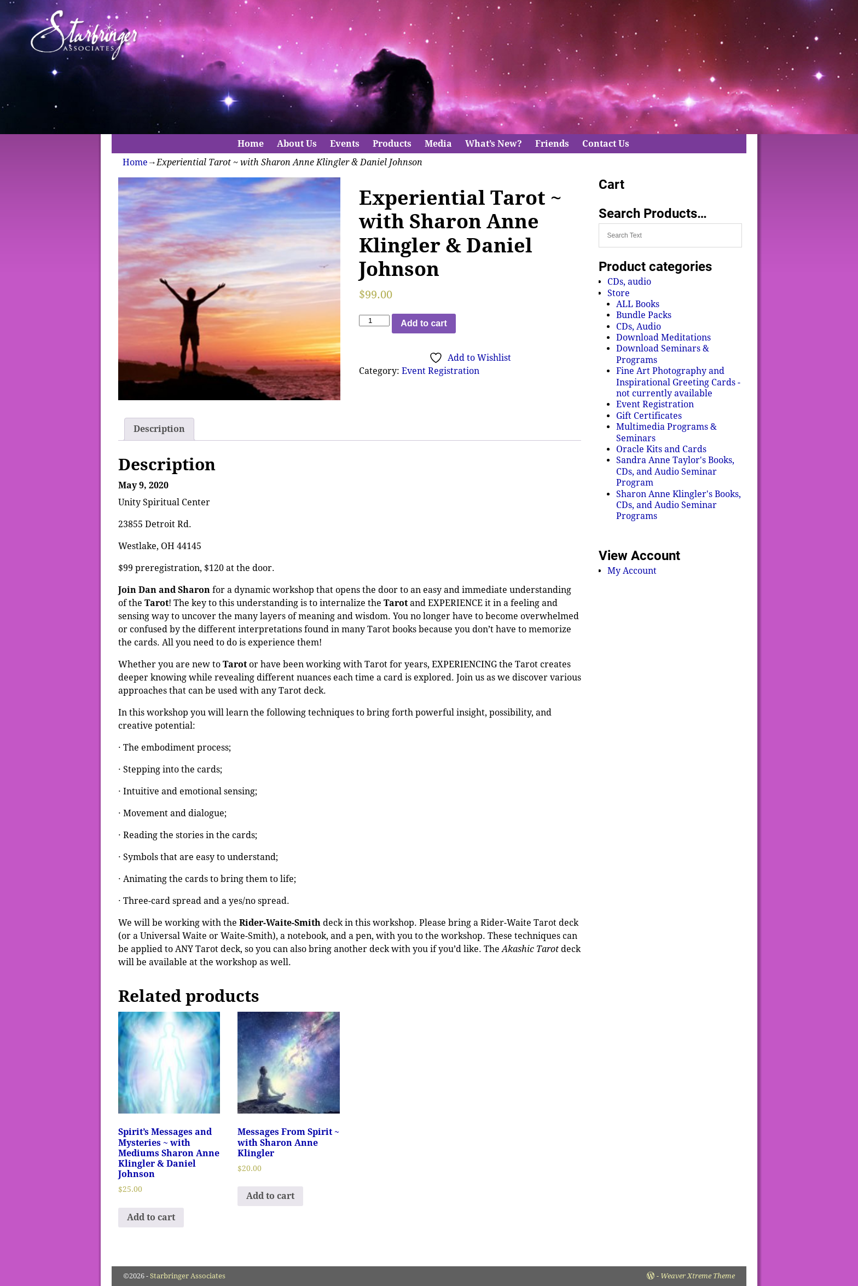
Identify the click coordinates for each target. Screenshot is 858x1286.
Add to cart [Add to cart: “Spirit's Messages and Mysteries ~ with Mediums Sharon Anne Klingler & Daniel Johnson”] (151, 1217)
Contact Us (605, 144)
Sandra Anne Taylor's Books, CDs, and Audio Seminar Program (675, 471)
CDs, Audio (638, 326)
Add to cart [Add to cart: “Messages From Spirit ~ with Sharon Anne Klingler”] (270, 1196)
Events (345, 144)
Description (159, 429)
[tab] (159, 429)
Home (250, 144)
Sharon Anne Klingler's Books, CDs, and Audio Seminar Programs (678, 505)
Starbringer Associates (187, 1276)
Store (618, 293)
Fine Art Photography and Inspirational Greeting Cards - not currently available (678, 382)
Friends (552, 144)
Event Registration (440, 371)
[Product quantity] (374, 320)
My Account (632, 571)
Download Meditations (663, 337)
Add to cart (424, 323)
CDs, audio (629, 281)
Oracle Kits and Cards (661, 449)
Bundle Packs (643, 315)
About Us (297, 144)
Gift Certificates (649, 416)
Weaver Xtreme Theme (697, 1276)
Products (392, 144)
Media (438, 144)
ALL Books (637, 304)
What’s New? (493, 144)
